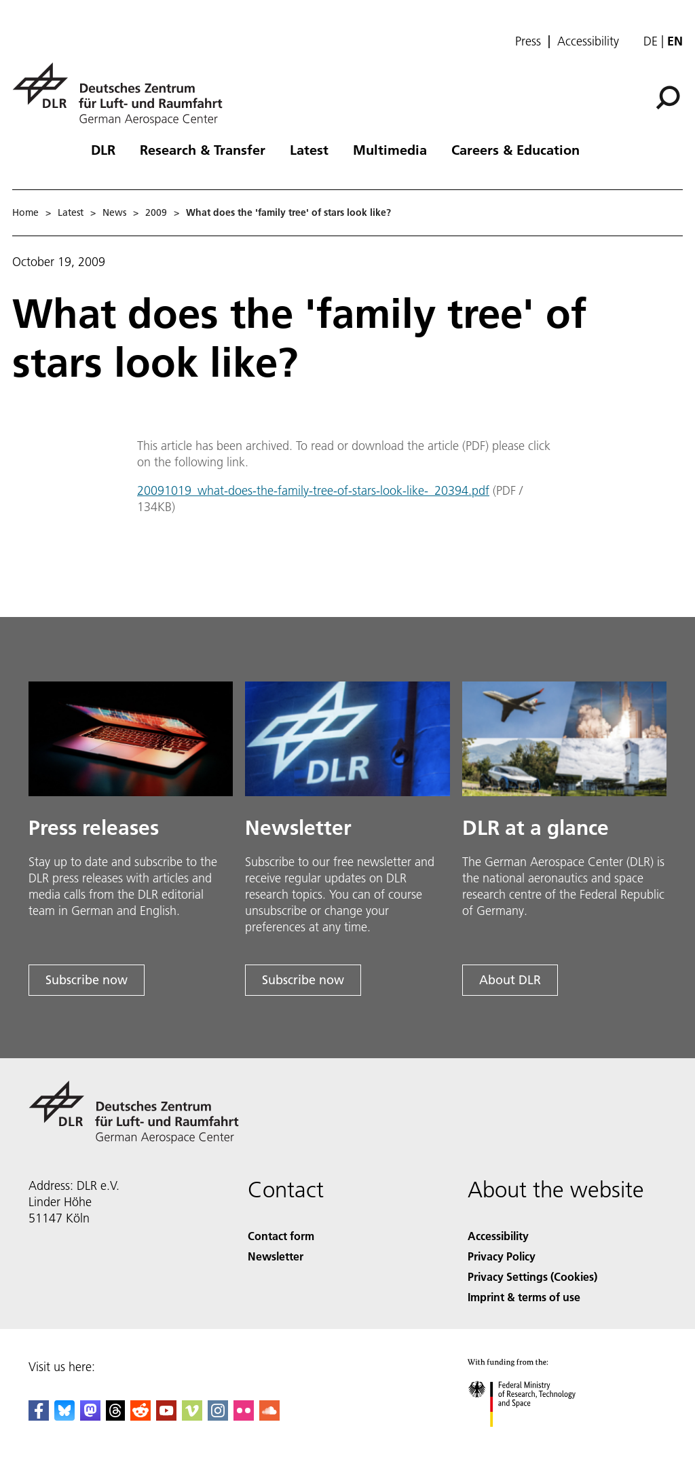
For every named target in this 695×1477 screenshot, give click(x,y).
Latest (309, 149)
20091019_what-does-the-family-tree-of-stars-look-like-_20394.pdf (313, 490)
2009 (156, 212)
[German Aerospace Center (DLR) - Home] (122, 94)
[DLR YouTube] (166, 1416)
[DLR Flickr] (243, 1416)
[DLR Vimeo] (192, 1416)
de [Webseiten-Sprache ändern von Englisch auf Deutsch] (650, 41)
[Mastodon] (90, 1416)
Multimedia (390, 149)
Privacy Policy (502, 1256)
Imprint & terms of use (524, 1297)
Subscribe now (86, 980)
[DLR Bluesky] (64, 1416)
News (114, 212)
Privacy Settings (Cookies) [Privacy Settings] (532, 1276)
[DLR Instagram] (218, 1416)
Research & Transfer (202, 149)
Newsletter (275, 1256)
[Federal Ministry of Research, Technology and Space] (533, 1438)
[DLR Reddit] (140, 1416)
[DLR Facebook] (39, 1416)
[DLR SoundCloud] (269, 1416)
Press (528, 41)
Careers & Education (515, 149)
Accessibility (588, 41)
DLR (103, 149)
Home (25, 212)
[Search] (668, 98)
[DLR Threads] (115, 1416)
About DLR (510, 980)
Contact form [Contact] (281, 1236)
